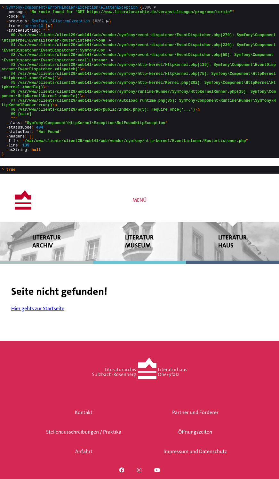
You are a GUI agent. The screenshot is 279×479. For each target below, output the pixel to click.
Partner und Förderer (195, 412)
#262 (102, 24)
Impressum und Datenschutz (195, 451)
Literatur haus (232, 270)
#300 (149, 8)
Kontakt (83, 412)
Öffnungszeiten (195, 431)
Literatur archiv (46, 270)
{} (139, 95)
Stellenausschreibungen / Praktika (83, 431)
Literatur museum (139, 270)
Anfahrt (83, 451)
